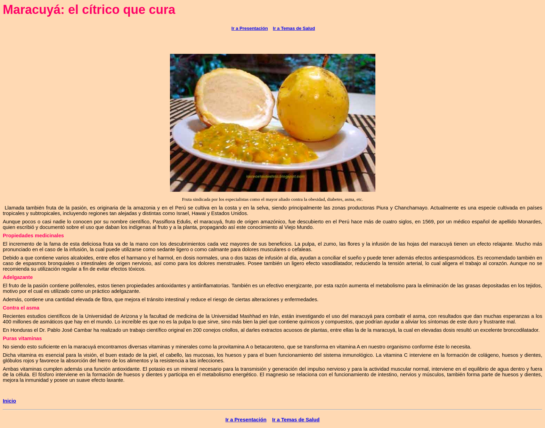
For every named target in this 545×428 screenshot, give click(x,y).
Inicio (9, 401)
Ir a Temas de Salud (294, 28)
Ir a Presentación (249, 28)
